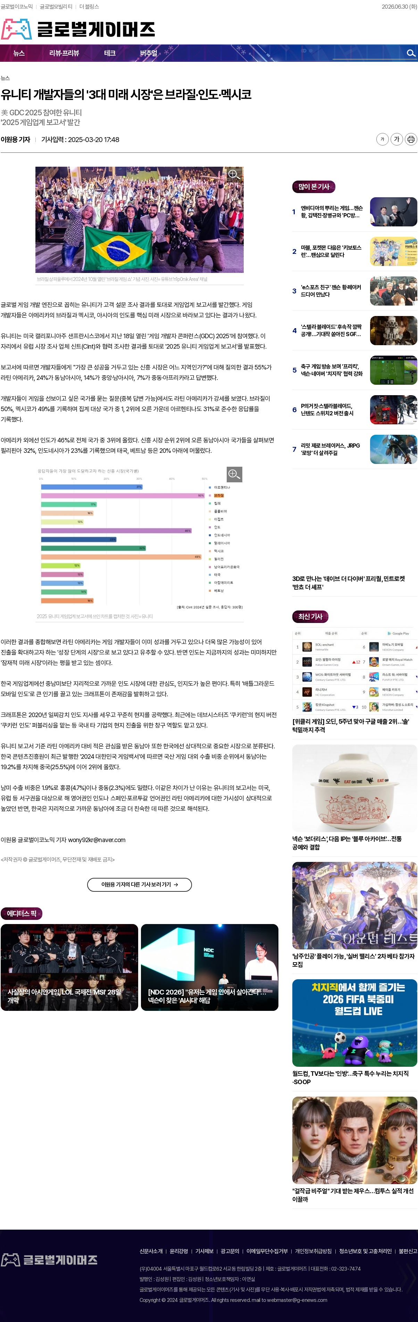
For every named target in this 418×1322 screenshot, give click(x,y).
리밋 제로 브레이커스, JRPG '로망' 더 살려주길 (330, 449)
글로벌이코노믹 (17, 6)
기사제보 (204, 1251)
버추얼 (148, 53)
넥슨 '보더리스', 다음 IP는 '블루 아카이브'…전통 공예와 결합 (347, 843)
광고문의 (230, 1251)
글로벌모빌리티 (56, 6)
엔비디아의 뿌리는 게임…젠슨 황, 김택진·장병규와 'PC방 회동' (332, 212)
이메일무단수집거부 (267, 1251)
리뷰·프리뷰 (64, 53)
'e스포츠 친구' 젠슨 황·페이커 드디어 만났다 (331, 291)
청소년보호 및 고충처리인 (365, 1251)
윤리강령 (179, 1251)
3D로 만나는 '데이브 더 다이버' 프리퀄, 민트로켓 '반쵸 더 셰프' (348, 583)
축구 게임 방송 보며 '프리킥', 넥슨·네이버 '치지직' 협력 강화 (332, 370)
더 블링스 (89, 6)
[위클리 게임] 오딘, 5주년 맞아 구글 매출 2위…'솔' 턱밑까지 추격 (350, 725)
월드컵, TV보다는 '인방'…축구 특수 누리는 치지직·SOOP (350, 1078)
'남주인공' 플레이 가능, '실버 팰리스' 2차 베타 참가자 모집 (353, 960)
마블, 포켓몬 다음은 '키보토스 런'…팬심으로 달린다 (331, 251)
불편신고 (408, 1251)
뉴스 (18, 53)
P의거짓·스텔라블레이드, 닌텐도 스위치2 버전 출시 (327, 410)
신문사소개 (151, 1251)
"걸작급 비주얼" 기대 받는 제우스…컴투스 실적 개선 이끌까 (353, 1195)
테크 (109, 53)
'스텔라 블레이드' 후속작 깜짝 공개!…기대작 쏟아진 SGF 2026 (331, 331)
